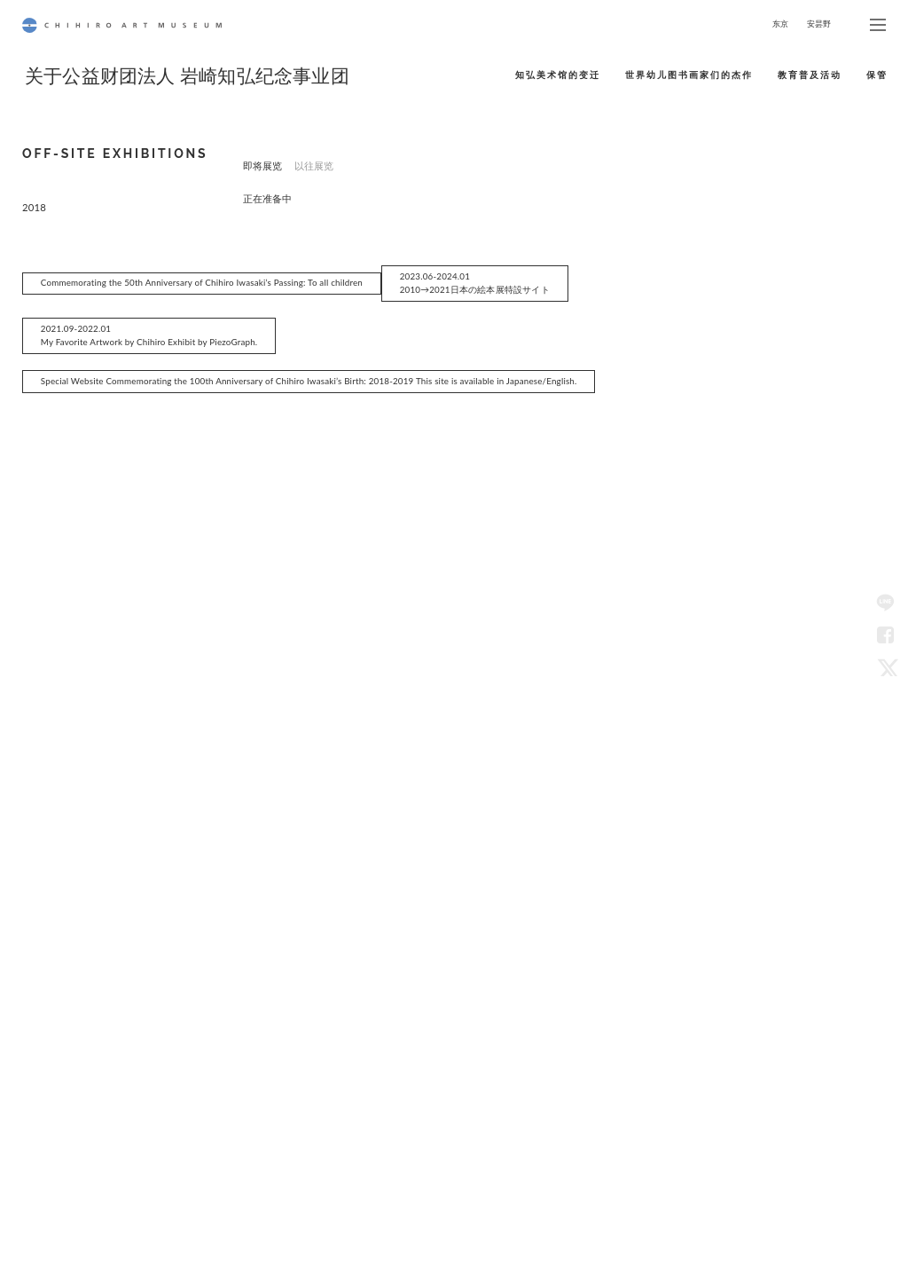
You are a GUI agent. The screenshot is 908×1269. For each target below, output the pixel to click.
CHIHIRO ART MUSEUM (122, 25)
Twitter (885, 666)
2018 (34, 227)
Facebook (885, 634)
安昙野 (819, 23)
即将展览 (262, 165)
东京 (780, 23)
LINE (885, 602)
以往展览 (313, 165)
